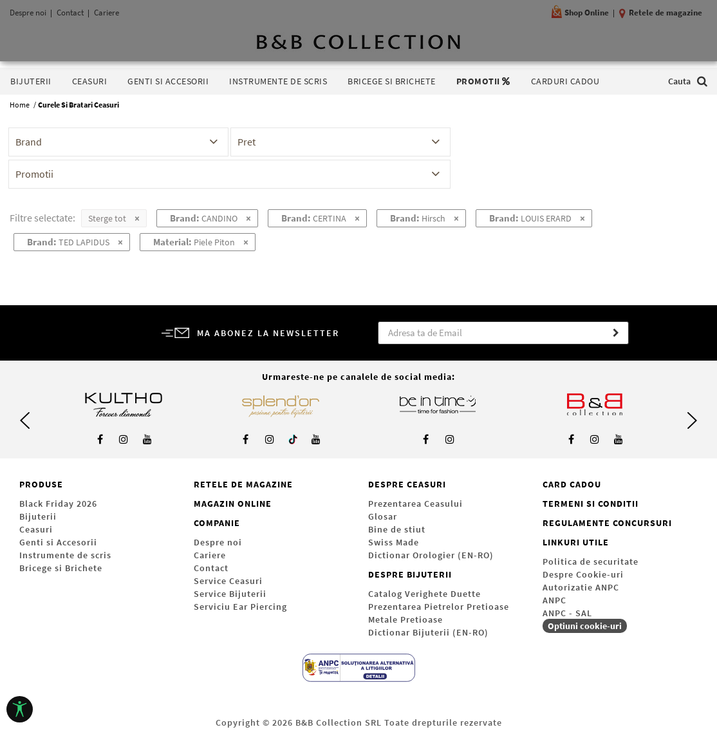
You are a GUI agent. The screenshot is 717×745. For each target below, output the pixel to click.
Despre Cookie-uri (583, 574)
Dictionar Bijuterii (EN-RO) (428, 632)
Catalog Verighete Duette (424, 593)
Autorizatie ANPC (581, 587)
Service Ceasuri (228, 581)
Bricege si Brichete (60, 568)
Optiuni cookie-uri (585, 626)
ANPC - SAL (567, 613)
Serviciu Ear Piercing (240, 606)
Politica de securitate (590, 561)
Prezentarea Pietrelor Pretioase (438, 606)
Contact (211, 568)
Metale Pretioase (405, 619)
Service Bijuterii (230, 593)
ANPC (554, 600)
